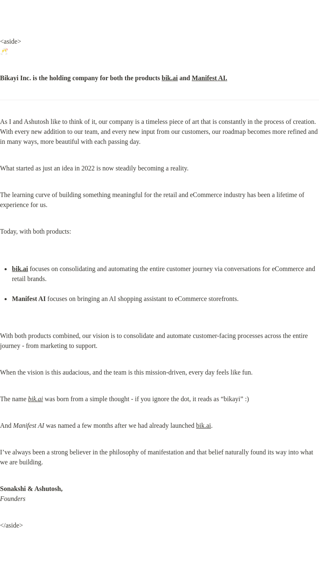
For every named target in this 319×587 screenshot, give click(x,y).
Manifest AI (209, 77)
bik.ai (170, 77)
